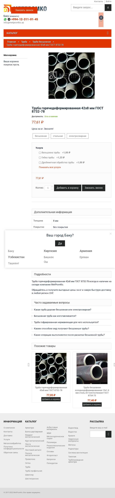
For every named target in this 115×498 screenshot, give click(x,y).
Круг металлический (34, 441)
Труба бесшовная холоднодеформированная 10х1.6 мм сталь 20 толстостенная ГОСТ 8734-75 (92, 391)
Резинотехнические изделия (56, 447)
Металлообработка (12, 443)
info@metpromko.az (14, 22)
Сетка (27, 463)
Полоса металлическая (32, 454)
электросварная (77, 136)
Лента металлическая (32, 445)
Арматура (29, 428)
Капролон (51, 459)
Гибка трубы (53, 157)
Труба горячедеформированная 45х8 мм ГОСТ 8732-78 (51, 388)
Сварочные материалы (73, 440)
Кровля (71, 436)
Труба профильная (33, 471)
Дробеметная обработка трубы (63, 162)
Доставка (8, 436)
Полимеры (52, 442)
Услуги (39, 148)
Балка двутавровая (34, 432)
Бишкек (49, 257)
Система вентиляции (78, 453)
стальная (58, 136)
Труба (27, 467)
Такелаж (72, 457)
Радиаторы (73, 449)
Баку (11, 251)
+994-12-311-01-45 (24, 19)
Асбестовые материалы (52, 428)
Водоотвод (73, 428)
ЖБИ (49, 433)
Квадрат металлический (32, 436)
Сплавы (50, 451)
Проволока (30, 459)
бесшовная (41, 136)
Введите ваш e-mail (98, 428)
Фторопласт (52, 455)
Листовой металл (33, 450)
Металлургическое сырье (55, 437)
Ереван (84, 257)
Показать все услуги (50, 167)
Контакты (8, 432)
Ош (46, 261)
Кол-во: (40, 187)
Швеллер (29, 475)
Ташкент (13, 263)
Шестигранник (32, 479)
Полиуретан (52, 463)
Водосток (72, 432)
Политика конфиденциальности (14, 448)
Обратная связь (11, 453)
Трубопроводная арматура (75, 461)
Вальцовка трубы (56, 152)
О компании (9, 428)
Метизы (72, 445)
